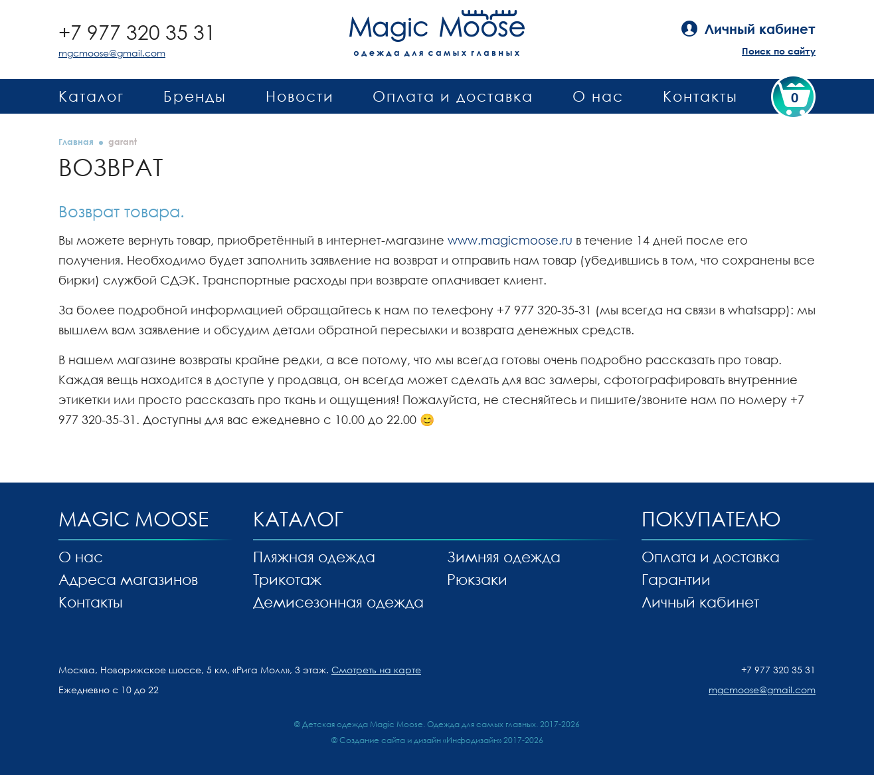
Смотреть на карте (376, 669)
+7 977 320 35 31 (137, 32)
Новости (300, 96)
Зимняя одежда (504, 557)
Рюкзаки (477, 579)
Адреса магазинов (128, 579)
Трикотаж (287, 579)
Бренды (194, 96)
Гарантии (676, 579)
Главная (76, 141)
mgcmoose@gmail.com (111, 52)
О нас (598, 96)
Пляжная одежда (314, 557)
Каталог (91, 96)
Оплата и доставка (453, 96)
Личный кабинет (700, 602)
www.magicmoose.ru (510, 240)
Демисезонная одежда (338, 602)
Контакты (700, 96)
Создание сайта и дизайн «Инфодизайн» (420, 740)
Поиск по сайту (779, 50)
